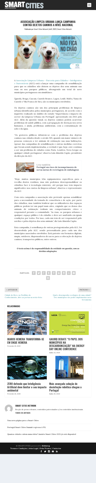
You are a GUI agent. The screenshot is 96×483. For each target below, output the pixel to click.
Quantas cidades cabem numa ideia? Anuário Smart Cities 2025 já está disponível (41, 434)
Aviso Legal (33, 448)
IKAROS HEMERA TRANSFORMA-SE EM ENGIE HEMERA (25, 340)
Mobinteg (46, 446)
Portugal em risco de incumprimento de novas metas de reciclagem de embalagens (57, 168)
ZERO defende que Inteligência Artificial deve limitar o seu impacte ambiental (26, 387)
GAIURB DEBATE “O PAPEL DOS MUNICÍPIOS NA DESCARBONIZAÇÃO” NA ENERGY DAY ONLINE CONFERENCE (66, 344)
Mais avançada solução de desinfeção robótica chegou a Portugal (65, 387)
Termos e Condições (18, 448)
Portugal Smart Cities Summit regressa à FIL (26, 427)
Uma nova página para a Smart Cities (23, 420)
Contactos (56, 448)
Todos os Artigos (22, 412)
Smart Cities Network (41, 29)
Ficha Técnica (45, 448)
